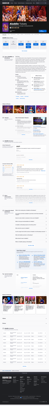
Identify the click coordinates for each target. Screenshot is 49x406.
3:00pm (5, 44)
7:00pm (21, 44)
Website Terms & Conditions (16, 397)
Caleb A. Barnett (24, 287)
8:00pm (43, 44)
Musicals (21, 96)
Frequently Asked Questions (15, 382)
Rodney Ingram (24, 277)
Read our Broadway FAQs (24, 255)
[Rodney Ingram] (18, 277)
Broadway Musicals (21, 383)
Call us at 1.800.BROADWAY (24, 262)
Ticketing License (38, 397)
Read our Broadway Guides (39, 255)
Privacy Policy (10, 397)
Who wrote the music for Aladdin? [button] (22, 228)
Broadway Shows (7, 372)
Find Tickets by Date (22, 381)
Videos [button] (4, 319)
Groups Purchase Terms (32, 397)
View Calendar (24, 50)
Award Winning (22, 98)
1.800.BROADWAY (8, 0)
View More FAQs (31, 245)
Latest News (29, 382)
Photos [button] (4, 324)
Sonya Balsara (24, 282)
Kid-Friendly (26, 96)
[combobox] (41, 3)
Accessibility (43, 382)
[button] (46, 104)
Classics (21, 388)
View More (24, 367)
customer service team (38, 89)
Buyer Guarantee (44, 383)
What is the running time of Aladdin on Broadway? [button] (25, 210)
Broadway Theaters (35, 383)
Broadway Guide (36, 381)
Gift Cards (40, 0)
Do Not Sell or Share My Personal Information (28, 398)
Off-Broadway (22, 391)
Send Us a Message (38, 262)
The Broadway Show (34, 0)
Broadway (17, 96)
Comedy (17, 98)
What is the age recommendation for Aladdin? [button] (24, 221)
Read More (23, 134)
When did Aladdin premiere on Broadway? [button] (24, 235)
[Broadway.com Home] (5, 3)
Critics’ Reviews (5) (6, 145)
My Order (28, 0)
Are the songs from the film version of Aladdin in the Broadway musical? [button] (30, 231)
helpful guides (42, 257)
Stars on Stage (22, 386)
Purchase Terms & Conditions (25, 397)
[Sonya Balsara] (18, 282)
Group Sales (44, 0)
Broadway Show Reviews (36, 386)
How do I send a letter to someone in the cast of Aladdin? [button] (27, 218)
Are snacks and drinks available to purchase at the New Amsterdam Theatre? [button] (29, 214)
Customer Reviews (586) (7, 163)
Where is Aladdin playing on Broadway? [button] (23, 242)
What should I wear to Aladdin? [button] (21, 238)
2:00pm (28, 44)
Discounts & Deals (22, 393)
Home (3, 372)
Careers (42, 381)
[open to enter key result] (45, 3)
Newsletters (36, 379)
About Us (42, 379)
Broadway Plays (22, 384)
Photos (28, 385)
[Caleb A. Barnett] (18, 287)
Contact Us (4, 381)
